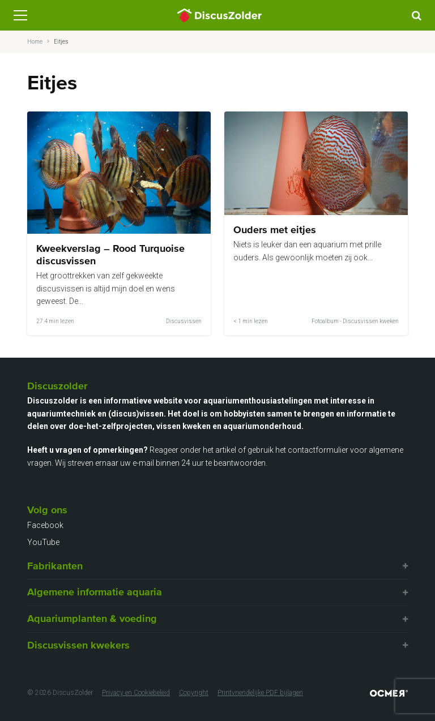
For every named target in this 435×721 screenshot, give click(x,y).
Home (34, 41)
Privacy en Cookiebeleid (136, 693)
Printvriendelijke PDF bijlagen (260, 693)
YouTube (43, 542)
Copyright (193, 693)
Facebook (45, 525)
